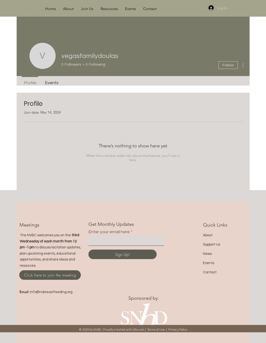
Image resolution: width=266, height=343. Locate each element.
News (207, 254)
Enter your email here (109, 232)
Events (208, 263)
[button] (68, 9)
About (208, 235)
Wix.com (138, 329)
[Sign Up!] (122, 254)
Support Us (211, 244)
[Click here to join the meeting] (50, 275)
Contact (210, 272)
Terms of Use (156, 329)
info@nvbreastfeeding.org (51, 292)
